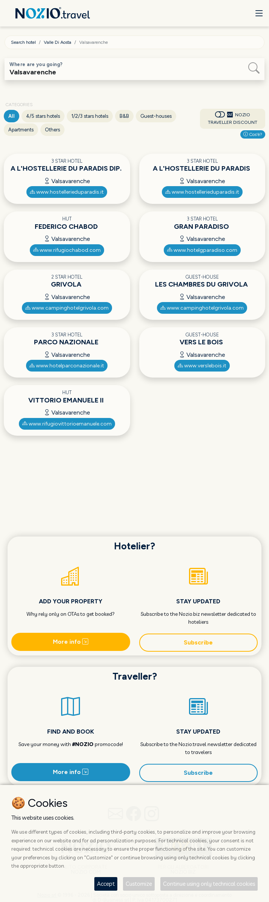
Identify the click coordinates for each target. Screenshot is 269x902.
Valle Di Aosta (57, 42)
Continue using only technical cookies (209, 883)
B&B (124, 116)
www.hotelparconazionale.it (66, 365)
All (11, 116)
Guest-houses (156, 116)
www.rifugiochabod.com (67, 250)
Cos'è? (252, 134)
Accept (106, 883)
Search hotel (23, 42)
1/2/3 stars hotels (89, 116)
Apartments (21, 130)
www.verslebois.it (202, 365)
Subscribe (198, 642)
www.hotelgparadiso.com (202, 250)
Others (52, 130)
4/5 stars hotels (43, 116)
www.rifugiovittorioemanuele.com (67, 424)
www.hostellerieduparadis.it (67, 192)
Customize (139, 883)
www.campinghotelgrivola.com (67, 308)
